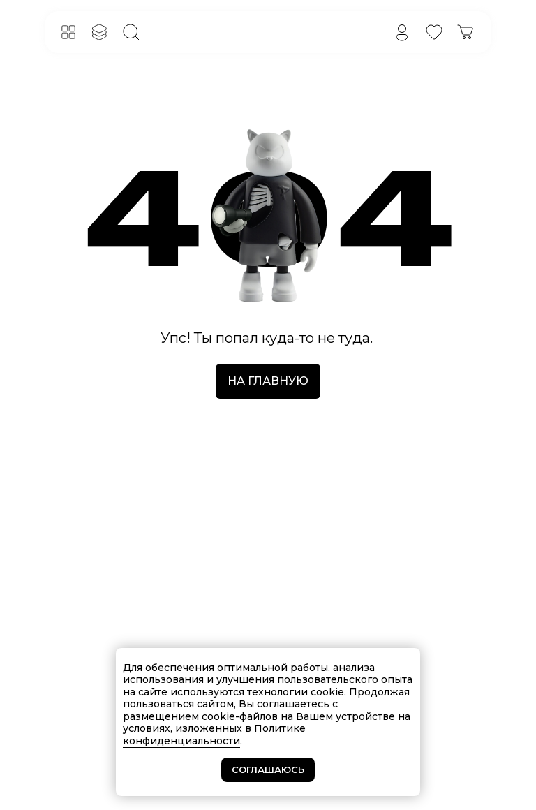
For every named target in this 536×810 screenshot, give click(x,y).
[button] (68, 32)
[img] (402, 32)
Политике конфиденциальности (214, 734)
